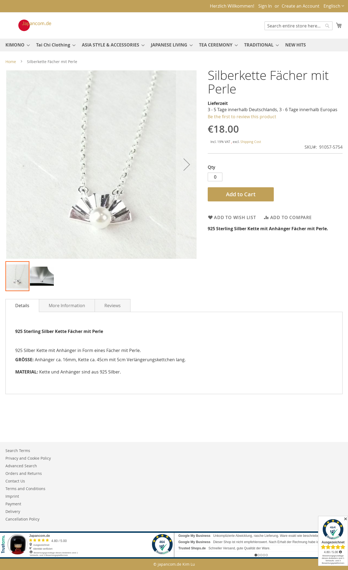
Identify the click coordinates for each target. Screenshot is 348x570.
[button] (334, 6)
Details (22, 306)
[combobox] (299, 25)
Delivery (12, 511)
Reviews (112, 306)
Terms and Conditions (25, 488)
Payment (13, 503)
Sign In (265, 6)
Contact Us (15, 481)
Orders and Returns (23, 473)
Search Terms (17, 450)
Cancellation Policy (22, 519)
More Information (67, 306)
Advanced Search (21, 465)
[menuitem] (16, 45)
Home (10, 61)
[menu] (174, 45)
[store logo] (29, 25)
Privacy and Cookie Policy (28, 458)
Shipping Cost (250, 141)
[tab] (22, 305)
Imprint (12, 496)
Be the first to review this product (242, 117)
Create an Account (300, 6)
